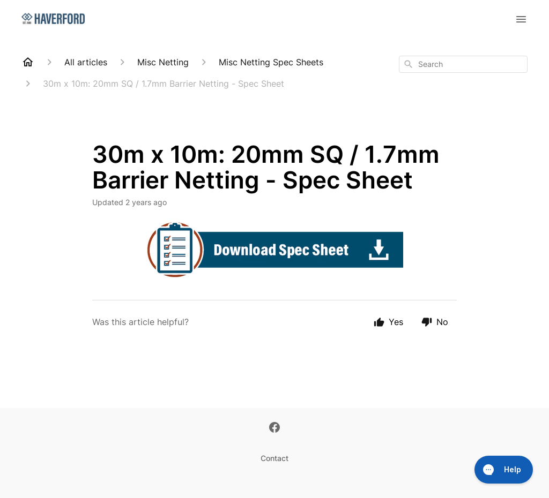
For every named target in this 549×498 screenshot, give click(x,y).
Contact (274, 458)
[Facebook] (274, 428)
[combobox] (463, 64)
